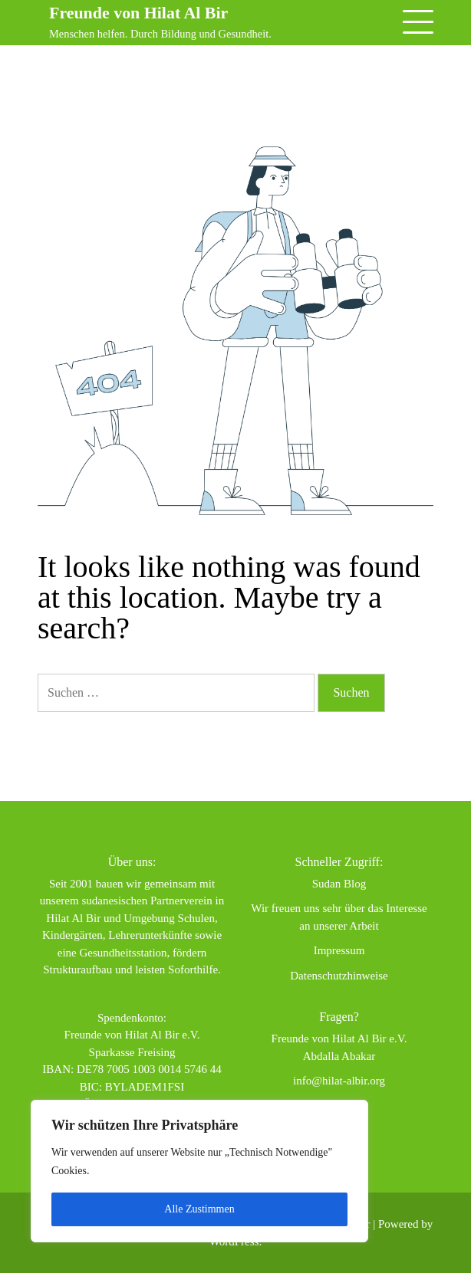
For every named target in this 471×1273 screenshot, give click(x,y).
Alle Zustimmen (199, 1209)
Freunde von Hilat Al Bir (140, 12)
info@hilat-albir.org (339, 1081)
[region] (199, 1171)
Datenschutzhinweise (338, 976)
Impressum (339, 950)
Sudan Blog (339, 884)
